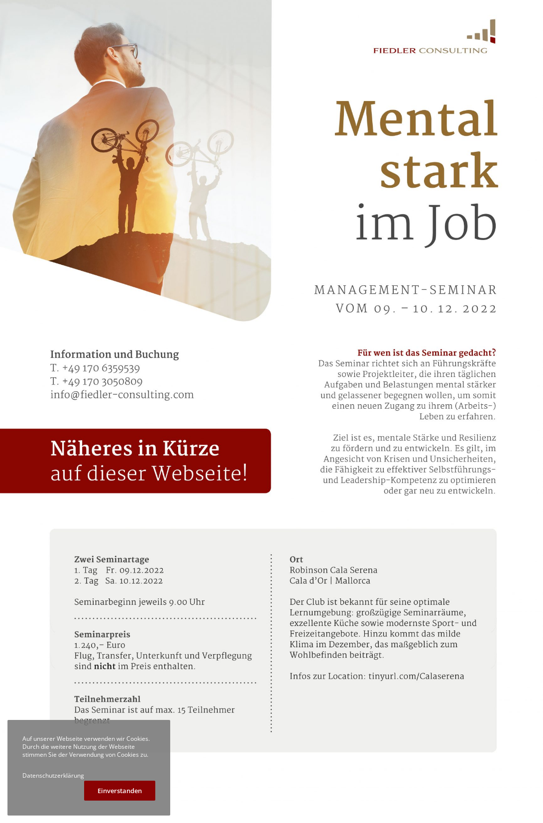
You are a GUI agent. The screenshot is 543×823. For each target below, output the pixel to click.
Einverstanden (120, 790)
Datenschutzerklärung (53, 775)
